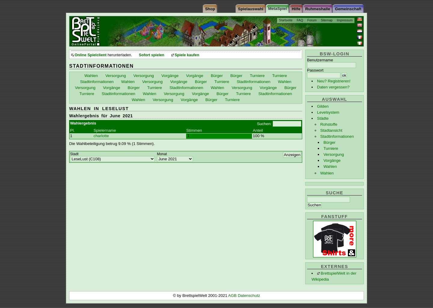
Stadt (74, 154)
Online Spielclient (90, 55)
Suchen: (264, 124)
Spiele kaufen (187, 55)
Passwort (315, 70)
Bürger (330, 142)
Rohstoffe (328, 124)
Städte (323, 118)
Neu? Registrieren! (333, 81)
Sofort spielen (151, 55)
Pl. (72, 130)
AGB (233, 295)
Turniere (331, 148)
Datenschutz (249, 295)
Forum (312, 20)
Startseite (286, 20)
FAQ (300, 20)
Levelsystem (328, 112)
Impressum (345, 20)
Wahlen (330, 166)
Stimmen (194, 130)
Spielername (105, 130)
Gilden (323, 106)
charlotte (101, 136)
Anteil (258, 130)
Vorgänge (332, 160)
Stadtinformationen (337, 136)
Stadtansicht (331, 130)
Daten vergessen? (333, 87)
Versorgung (334, 154)
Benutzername (320, 60)
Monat (162, 154)
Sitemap (327, 20)
